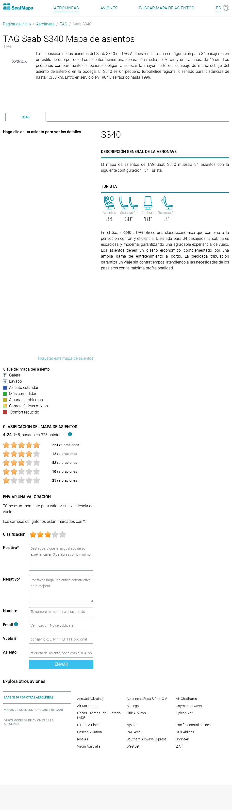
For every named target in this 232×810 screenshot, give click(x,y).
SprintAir (182, 739)
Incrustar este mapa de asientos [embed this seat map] (65, 358)
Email (10, 624)
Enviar (61, 664)
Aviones (108, 7)
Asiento (10, 652)
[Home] (18, 7)
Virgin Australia (88, 746)
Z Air (179, 746)
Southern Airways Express (146, 739)
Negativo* (11, 579)
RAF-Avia (134, 732)
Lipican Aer (184, 713)
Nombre (10, 610)
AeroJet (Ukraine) (90, 699)
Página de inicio (17, 24)
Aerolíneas (45, 24)
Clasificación (14, 534)
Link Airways (136, 713)
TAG (63, 24)
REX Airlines (185, 732)
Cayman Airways (189, 706)
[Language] (222, 8)
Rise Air (82, 739)
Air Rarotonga (88, 706)
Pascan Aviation (89, 732)
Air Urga (133, 706)
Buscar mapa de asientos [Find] (166, 7)
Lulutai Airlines (88, 725)
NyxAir (132, 725)
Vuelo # (10, 638)
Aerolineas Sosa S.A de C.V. (147, 699)
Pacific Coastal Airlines (193, 725)
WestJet (133, 746)
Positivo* (11, 547)
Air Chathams (186, 699)
